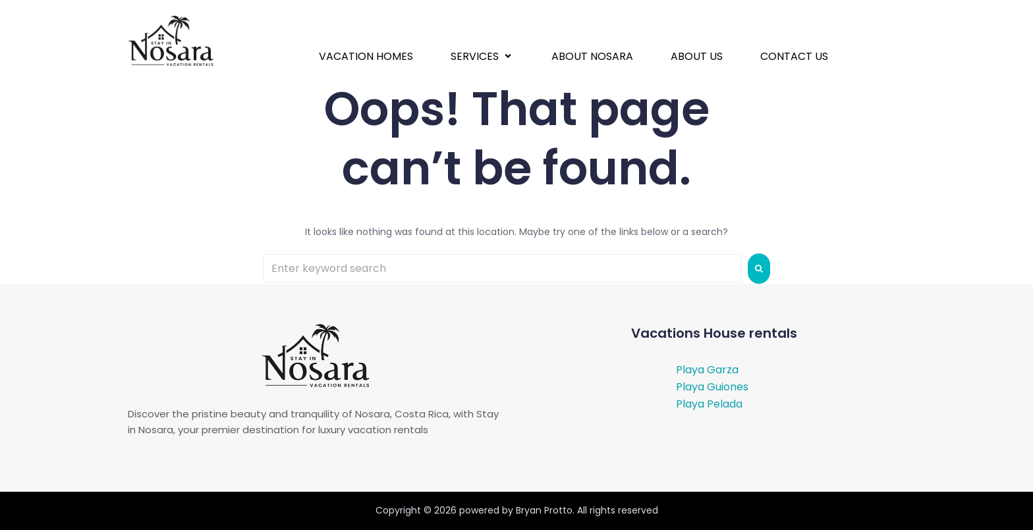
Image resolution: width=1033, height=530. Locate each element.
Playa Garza (707, 369)
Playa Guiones (712, 386)
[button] (482, 56)
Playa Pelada (709, 403)
